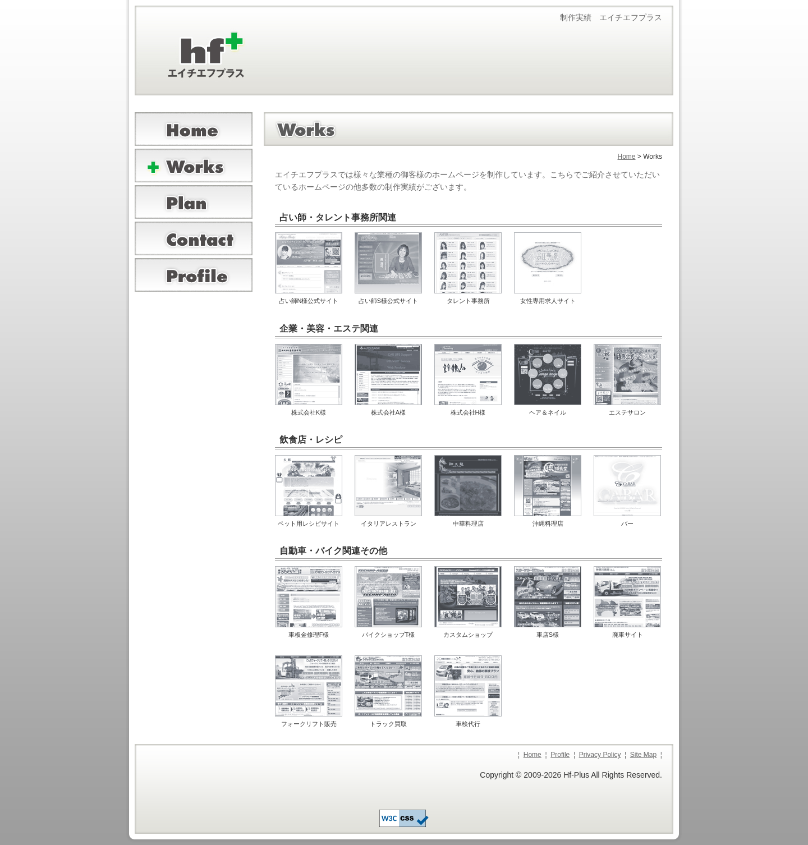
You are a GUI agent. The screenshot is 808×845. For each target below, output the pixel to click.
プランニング (193, 202)
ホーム (193, 129)
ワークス (193, 165)
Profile (560, 755)
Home (627, 156)
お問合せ (193, 238)
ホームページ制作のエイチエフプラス (193, 61)
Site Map (643, 755)
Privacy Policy (600, 755)
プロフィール (193, 275)
